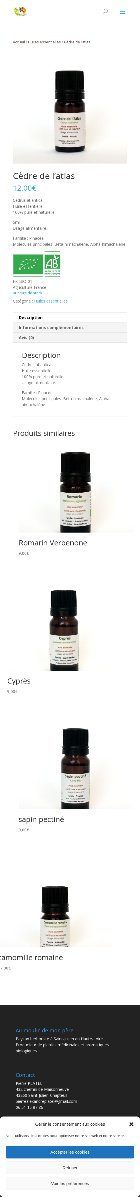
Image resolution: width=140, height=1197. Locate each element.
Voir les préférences (70, 1183)
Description (31, 317)
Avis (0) (26, 337)
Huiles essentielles (44, 42)
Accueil (19, 42)
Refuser (70, 1167)
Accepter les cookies (70, 1152)
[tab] (70, 318)
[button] (131, 1124)
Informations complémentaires (51, 327)
